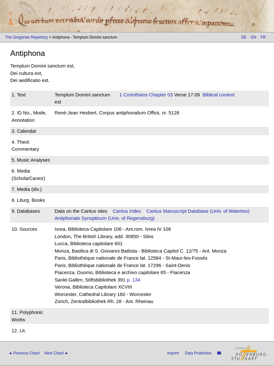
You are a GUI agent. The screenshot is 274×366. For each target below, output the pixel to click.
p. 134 (133, 279)
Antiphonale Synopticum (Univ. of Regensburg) (105, 218)
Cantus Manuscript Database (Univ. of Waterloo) (197, 211)
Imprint (173, 353)
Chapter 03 (160, 94)
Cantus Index (127, 211)
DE (244, 37)
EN (253, 37)
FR (263, 37)
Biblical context (218, 94)
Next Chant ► (56, 353)
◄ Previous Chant (23, 353)
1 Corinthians (133, 94)
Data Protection (198, 353)
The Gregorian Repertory (26, 37)
